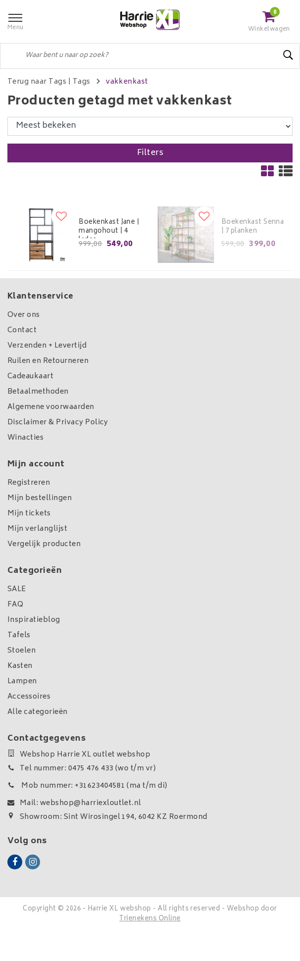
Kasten (20, 666)
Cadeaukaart (30, 376)
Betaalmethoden (38, 392)
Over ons (23, 315)
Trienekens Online (149, 919)
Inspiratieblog (33, 620)
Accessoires (28, 697)
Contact (22, 330)
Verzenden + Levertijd (46, 346)
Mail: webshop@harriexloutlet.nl (74, 803)
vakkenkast (127, 82)
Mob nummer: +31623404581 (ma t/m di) (87, 786)
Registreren (28, 483)
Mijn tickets (29, 513)
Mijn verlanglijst (37, 529)
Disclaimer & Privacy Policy (57, 422)
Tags (81, 82)
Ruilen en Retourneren (47, 361)
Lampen (22, 681)
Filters (150, 153)
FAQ (15, 605)
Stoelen (21, 651)
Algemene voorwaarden (50, 407)
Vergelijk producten (44, 544)
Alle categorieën (37, 712)
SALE (16, 589)
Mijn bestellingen (39, 498)
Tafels (19, 635)
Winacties (25, 438)
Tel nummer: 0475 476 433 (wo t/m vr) (81, 768)
